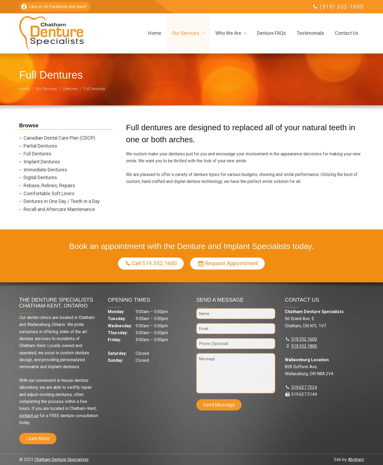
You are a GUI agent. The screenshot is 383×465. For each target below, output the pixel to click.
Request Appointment (228, 263)
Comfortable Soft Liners (49, 193)
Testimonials (310, 33)
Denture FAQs (271, 33)
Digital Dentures (40, 177)
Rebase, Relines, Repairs (49, 185)
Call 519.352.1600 (151, 263)
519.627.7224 (304, 387)
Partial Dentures (40, 146)
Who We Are (232, 33)
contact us (29, 415)
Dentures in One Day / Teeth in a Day (62, 201)
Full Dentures (37, 153)
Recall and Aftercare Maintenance (59, 209)
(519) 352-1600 (342, 6)
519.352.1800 (304, 346)
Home (154, 33)
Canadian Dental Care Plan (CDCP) (59, 138)
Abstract (356, 459)
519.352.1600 (304, 339)
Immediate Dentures (45, 169)
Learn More (38, 438)
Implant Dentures (42, 161)
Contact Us (346, 33)
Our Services (189, 33)
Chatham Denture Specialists (62, 459)
